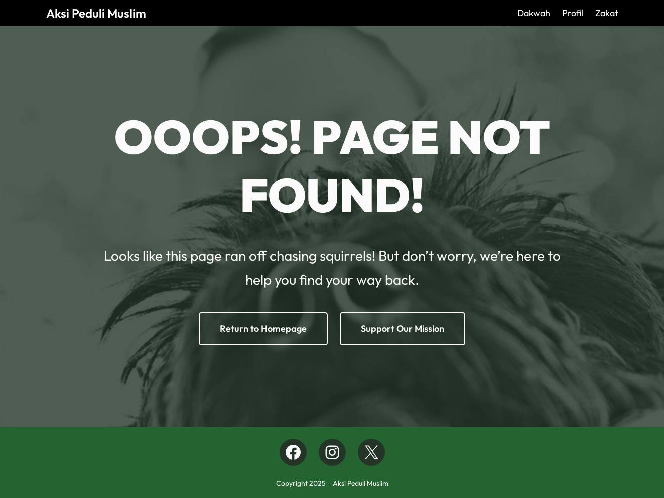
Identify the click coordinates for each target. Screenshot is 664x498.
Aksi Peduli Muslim (96, 13)
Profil (572, 13)
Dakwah (533, 13)
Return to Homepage (263, 328)
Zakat (606, 13)
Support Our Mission (402, 328)
